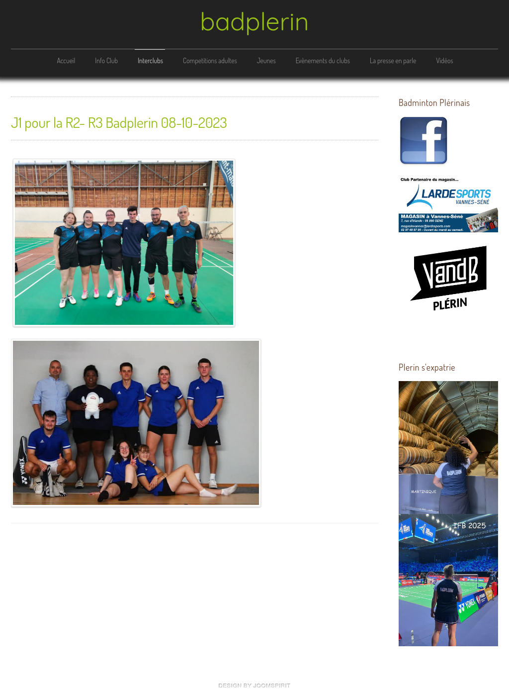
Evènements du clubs (323, 60)
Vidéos (444, 60)
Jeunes (266, 60)
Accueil (66, 60)
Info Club (106, 60)
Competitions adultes (210, 60)
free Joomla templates (254, 686)
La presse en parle (393, 60)
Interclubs (150, 60)
